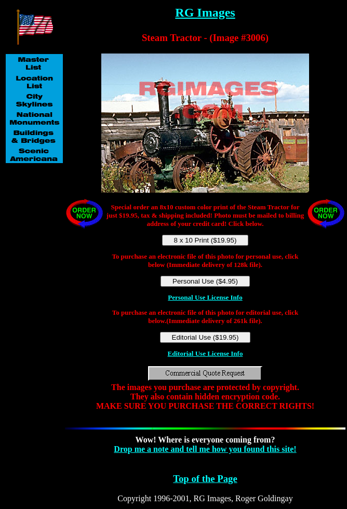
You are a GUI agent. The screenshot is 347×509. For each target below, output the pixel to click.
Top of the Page (205, 478)
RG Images (205, 12)
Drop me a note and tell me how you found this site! (205, 449)
